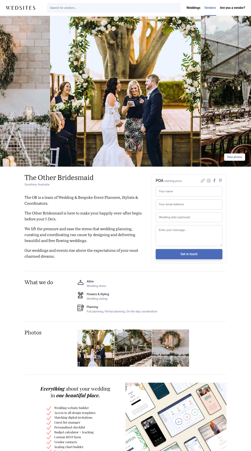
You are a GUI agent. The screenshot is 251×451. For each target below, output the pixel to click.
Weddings (193, 8)
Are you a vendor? (232, 8)
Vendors (210, 8)
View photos (234, 157)
